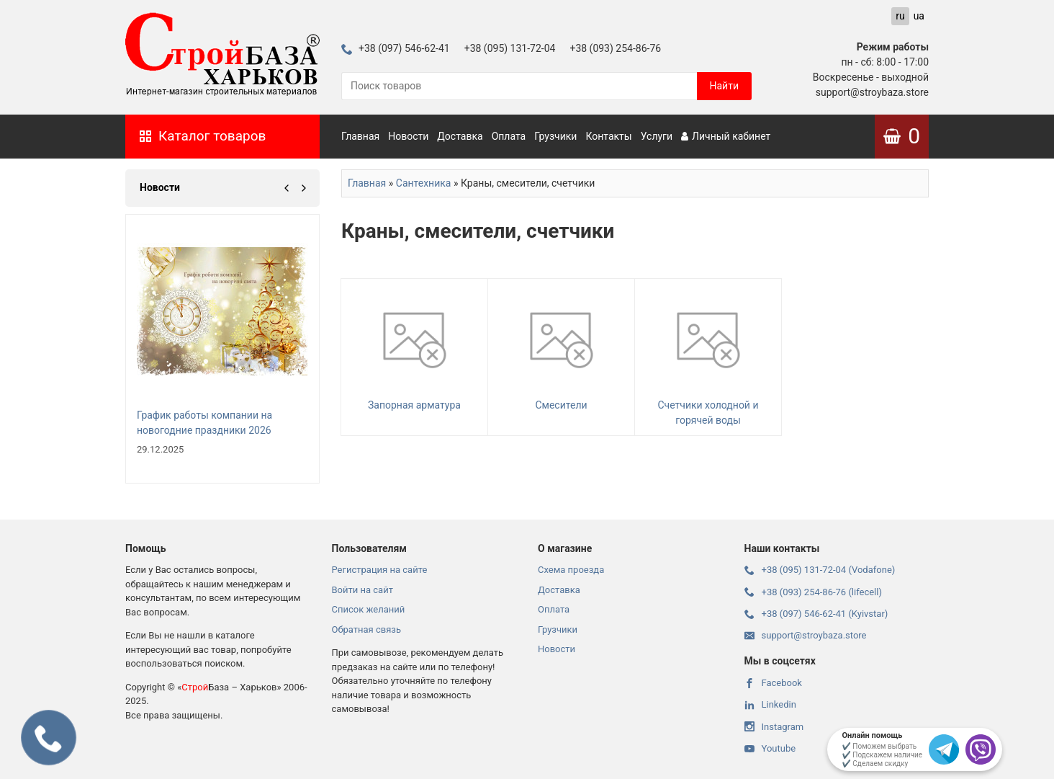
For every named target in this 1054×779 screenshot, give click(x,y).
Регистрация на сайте (380, 569)
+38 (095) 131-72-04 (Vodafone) (820, 569)
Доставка (459, 136)
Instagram (774, 726)
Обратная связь (367, 629)
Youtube (770, 748)
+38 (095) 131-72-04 (510, 48)
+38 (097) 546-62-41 (395, 49)
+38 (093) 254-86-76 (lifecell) (813, 592)
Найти (724, 86)
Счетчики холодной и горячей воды (708, 356)
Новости (408, 136)
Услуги (656, 136)
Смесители (562, 348)
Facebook (773, 682)
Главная (360, 136)
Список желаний (368, 609)
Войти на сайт (362, 589)
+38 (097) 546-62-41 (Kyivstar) (816, 613)
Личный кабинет (725, 136)
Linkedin (770, 704)
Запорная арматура (415, 348)
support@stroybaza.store (805, 635)
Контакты (608, 136)
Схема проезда (571, 569)
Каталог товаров (203, 136)
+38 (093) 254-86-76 (615, 48)
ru (900, 16)
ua (919, 16)
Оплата (509, 136)
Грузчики (555, 136)
